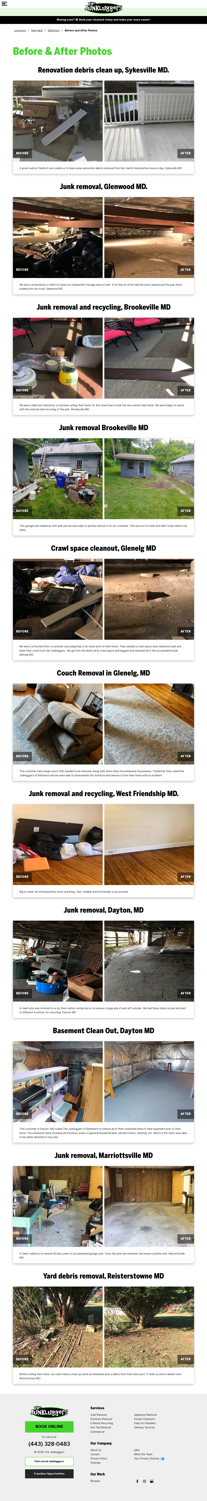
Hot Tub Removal (100, 1427)
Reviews (95, 1481)
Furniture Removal (101, 1419)
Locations (20, 30)
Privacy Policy (98, 1458)
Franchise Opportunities (49, 1474)
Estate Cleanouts (144, 1419)
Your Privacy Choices (149, 1458)
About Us (95, 1450)
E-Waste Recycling (101, 1423)
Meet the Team (143, 1454)
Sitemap (95, 1463)
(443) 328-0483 (49, 1444)
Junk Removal (98, 1415)
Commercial (97, 1432)
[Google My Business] (151, 1482)
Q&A (137, 1450)
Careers (95, 1454)
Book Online (49, 1427)
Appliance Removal (145, 1415)
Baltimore (54, 30)
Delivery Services (144, 1427)
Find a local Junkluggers (49, 1461)
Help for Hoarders (145, 1423)
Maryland (37, 30)
